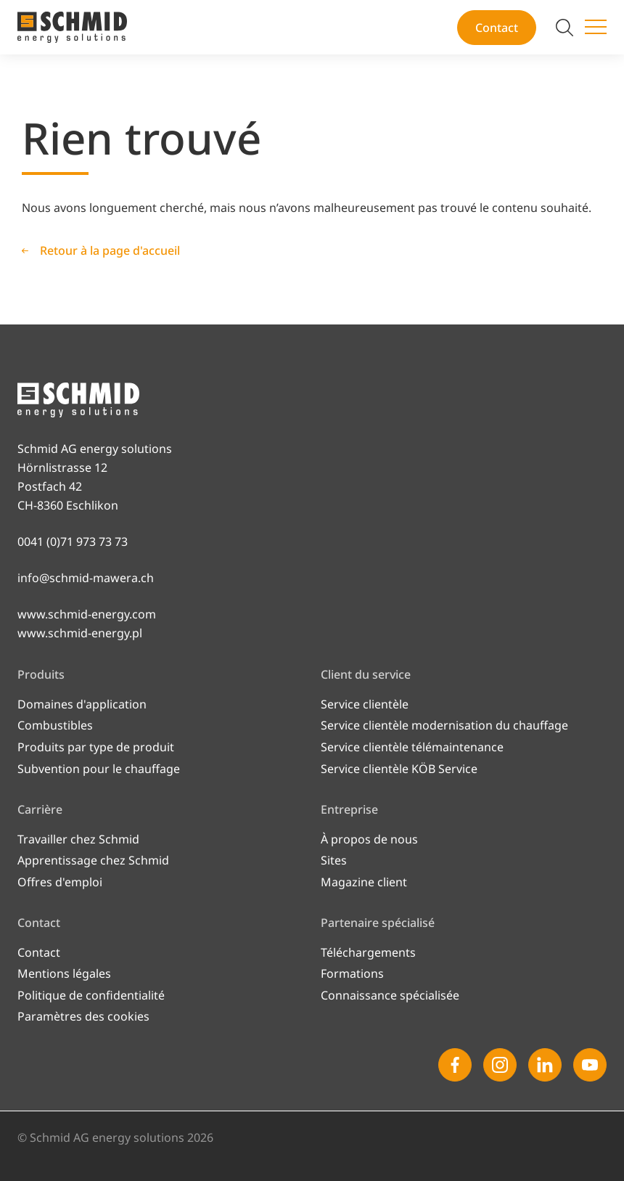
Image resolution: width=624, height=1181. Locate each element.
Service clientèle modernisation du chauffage (444, 725)
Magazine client (364, 882)
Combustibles (55, 725)
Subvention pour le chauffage (98, 769)
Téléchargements (368, 952)
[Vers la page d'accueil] (72, 27)
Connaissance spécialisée (390, 995)
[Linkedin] (545, 1065)
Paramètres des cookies (83, 1016)
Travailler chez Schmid (78, 839)
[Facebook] (455, 1065)
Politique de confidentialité (91, 995)
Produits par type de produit (95, 747)
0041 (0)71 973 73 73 (72, 541)
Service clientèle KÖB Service (399, 769)
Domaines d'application (82, 704)
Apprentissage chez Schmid (93, 860)
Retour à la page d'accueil (110, 250)
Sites (334, 860)
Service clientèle (365, 704)
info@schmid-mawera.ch (85, 578)
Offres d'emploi (59, 882)
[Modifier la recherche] (564, 27)
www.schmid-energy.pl (79, 633)
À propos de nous (369, 839)
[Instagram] (500, 1065)
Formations (352, 973)
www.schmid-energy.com (86, 614)
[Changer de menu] (595, 27)
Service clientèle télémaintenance (412, 747)
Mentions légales (64, 973)
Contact (496, 28)
